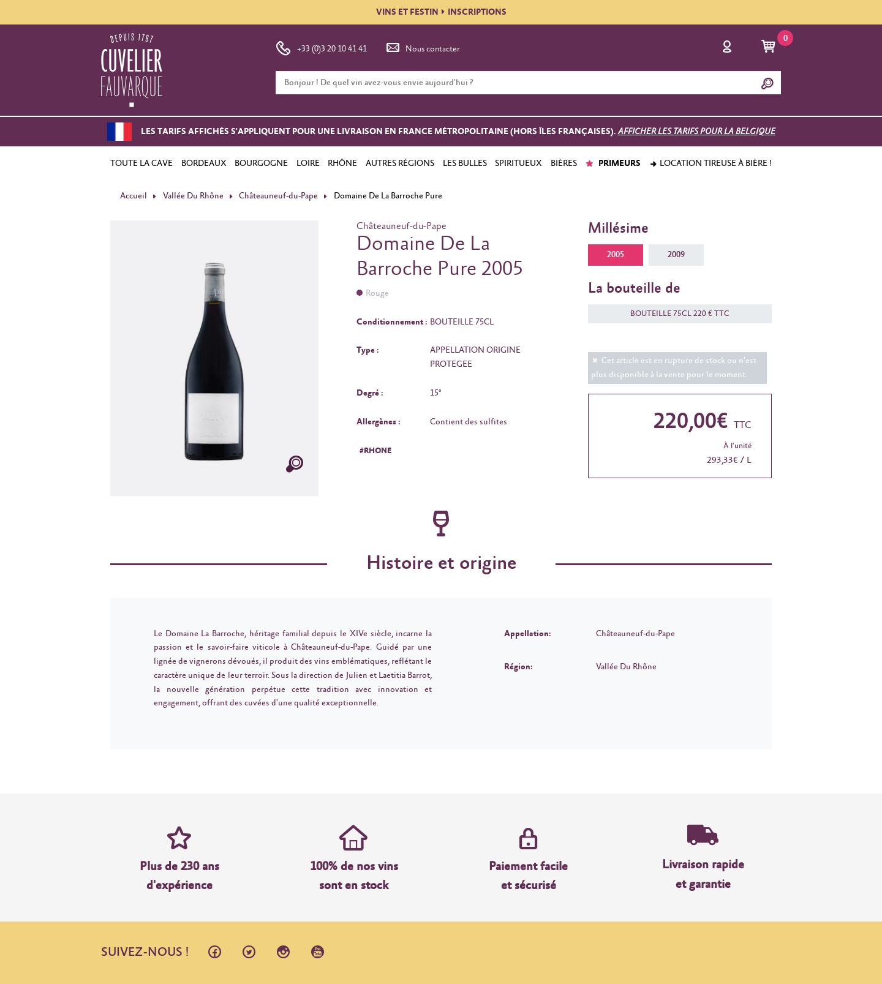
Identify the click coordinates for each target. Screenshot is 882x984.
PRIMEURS (613, 163)
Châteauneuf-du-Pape (278, 196)
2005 (615, 255)
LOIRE (308, 163)
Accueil (133, 196)
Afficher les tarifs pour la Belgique (696, 132)
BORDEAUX (204, 163)
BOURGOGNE (261, 163)
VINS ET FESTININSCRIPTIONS (441, 12)
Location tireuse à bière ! (710, 163)
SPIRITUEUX (518, 163)
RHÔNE (342, 163)
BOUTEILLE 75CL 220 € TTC (673, 313)
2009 (676, 255)
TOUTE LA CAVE (141, 163)
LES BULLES (465, 163)
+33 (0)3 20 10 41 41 (321, 46)
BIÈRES (564, 163)
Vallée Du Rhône (193, 196)
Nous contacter (422, 46)
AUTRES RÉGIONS (400, 163)
